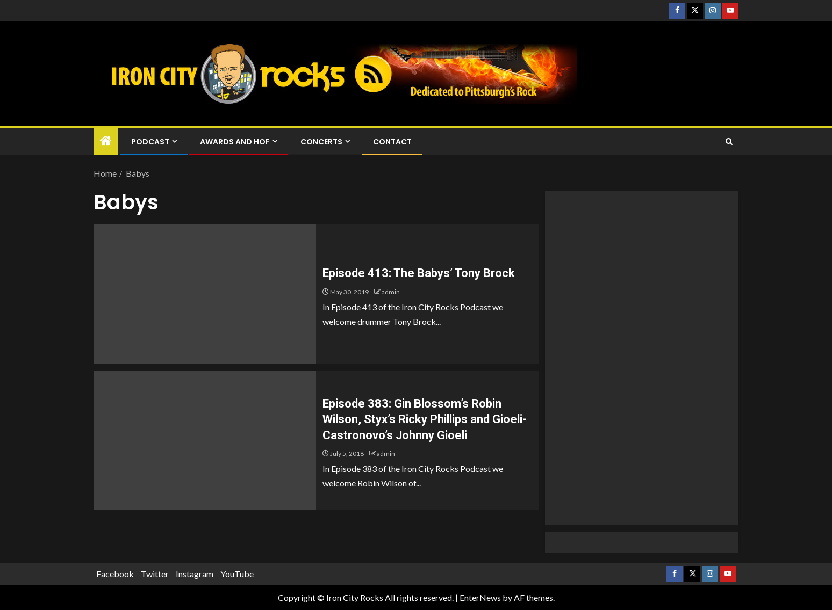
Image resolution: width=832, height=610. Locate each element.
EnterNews (480, 597)
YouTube (237, 574)
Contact (392, 141)
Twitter (155, 574)
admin (391, 292)
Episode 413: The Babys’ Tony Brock (418, 273)
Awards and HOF (235, 141)
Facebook (115, 574)
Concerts (321, 141)
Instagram (194, 574)
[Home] (106, 141)
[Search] (729, 141)
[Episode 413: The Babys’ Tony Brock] (205, 294)
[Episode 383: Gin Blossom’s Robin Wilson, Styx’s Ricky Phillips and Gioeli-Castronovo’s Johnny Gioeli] (205, 440)
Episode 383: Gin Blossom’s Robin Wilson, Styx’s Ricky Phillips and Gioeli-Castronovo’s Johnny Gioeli (424, 419)
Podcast (150, 141)
